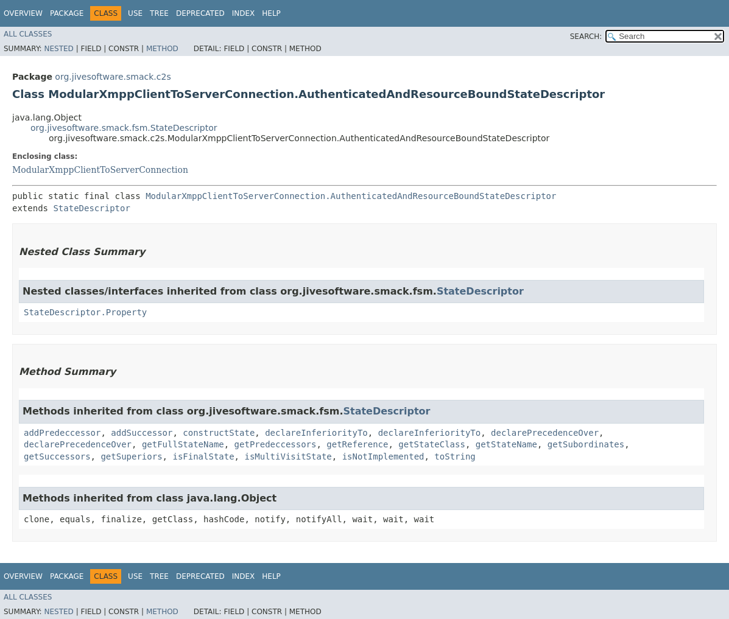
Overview (23, 13)
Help (271, 13)
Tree (159, 13)
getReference (357, 444)
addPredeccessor (62, 433)
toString (454, 456)
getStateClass (431, 444)
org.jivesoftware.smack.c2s (113, 77)
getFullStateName (183, 444)
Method (162, 48)
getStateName (506, 444)
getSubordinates (586, 444)
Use (135, 13)
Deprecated (200, 13)
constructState (219, 433)
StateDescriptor (91, 208)
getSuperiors (131, 456)
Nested (58, 48)
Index (243, 13)
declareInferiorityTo (316, 433)
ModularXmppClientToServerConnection (100, 170)
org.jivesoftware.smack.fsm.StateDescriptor (123, 128)
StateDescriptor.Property (85, 312)
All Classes (28, 34)
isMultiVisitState (287, 456)
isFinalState (203, 456)
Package (66, 13)
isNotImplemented (383, 456)
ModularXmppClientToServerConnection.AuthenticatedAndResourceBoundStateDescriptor (351, 196)
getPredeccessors (275, 444)
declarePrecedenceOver (545, 433)
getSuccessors (57, 456)
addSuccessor (141, 433)
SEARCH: (586, 36)
